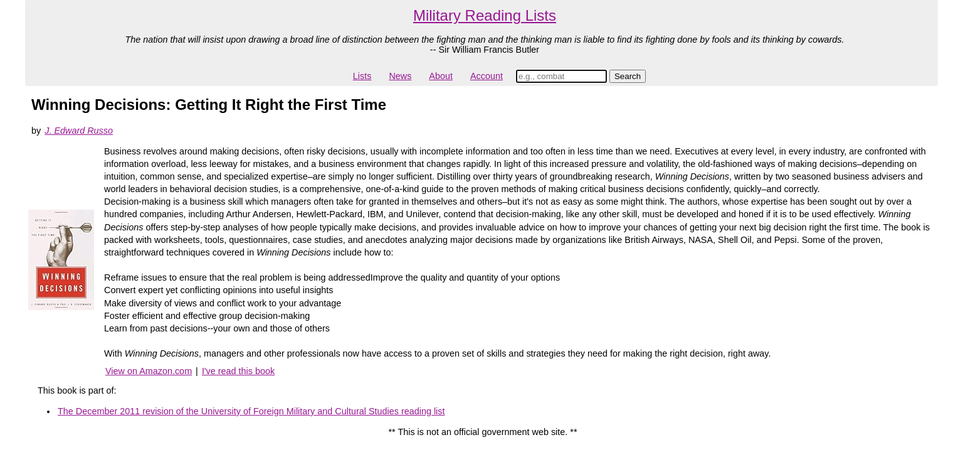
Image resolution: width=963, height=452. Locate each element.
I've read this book (238, 371)
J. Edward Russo (79, 131)
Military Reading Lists (484, 15)
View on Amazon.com (148, 371)
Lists (362, 76)
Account (486, 76)
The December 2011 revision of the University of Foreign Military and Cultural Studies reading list (251, 411)
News (400, 76)
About (441, 76)
